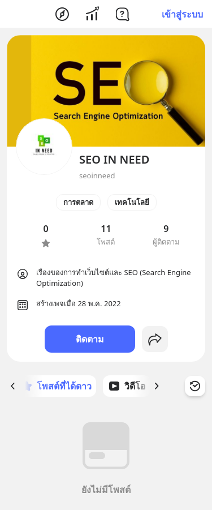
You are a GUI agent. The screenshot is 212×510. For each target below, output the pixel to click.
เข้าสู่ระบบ (182, 14)
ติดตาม (90, 339)
